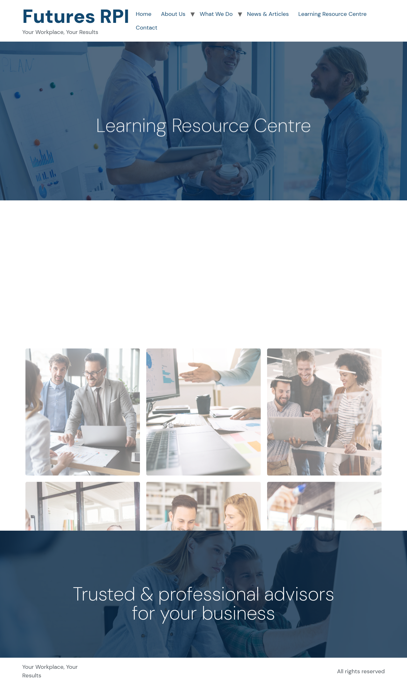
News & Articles (268, 14)
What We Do (216, 14)
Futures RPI (75, 16)
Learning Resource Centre (332, 14)
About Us (173, 14)
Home (143, 14)
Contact (146, 27)
